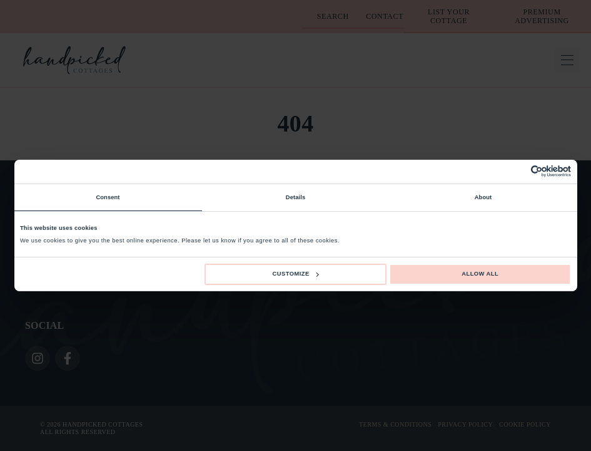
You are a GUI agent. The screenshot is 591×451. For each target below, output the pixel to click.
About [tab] (483, 197)
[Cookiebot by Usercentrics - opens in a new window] (516, 171)
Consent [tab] (107, 197)
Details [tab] (295, 197)
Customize (296, 274)
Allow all (480, 274)
